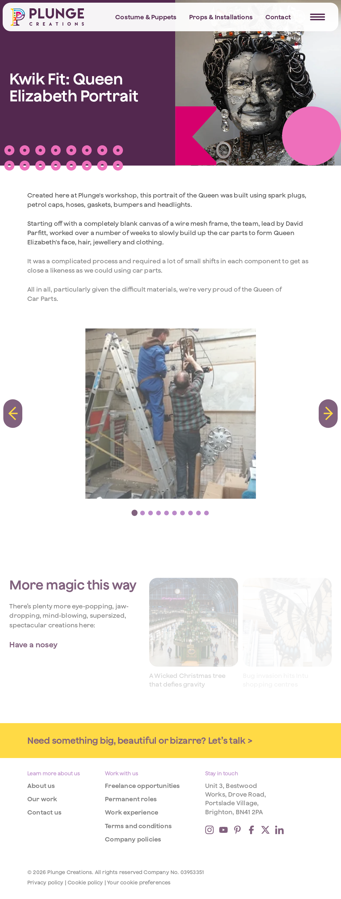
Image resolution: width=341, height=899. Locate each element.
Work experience (131, 812)
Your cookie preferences (138, 882)
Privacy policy (45, 882)
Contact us (44, 812)
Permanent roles (131, 799)
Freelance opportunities (142, 785)
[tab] (135, 513)
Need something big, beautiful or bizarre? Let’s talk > (139, 741)
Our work (42, 799)
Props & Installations (221, 17)
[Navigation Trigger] (317, 17)
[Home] (47, 17)
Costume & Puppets (145, 17)
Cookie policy (85, 882)
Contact (278, 17)
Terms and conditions (138, 826)
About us (41, 785)
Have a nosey (33, 644)
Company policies (133, 839)
